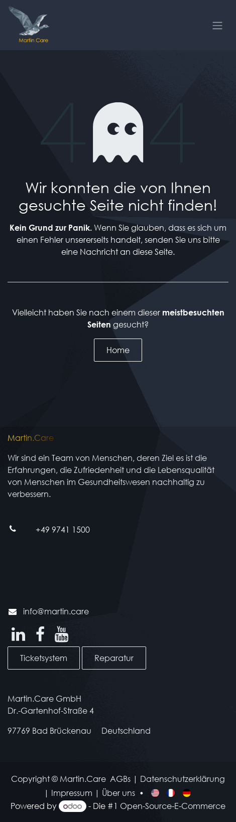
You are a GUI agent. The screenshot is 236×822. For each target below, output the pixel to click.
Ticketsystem (43, 657)
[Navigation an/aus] (217, 25)
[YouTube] (61, 634)
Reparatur (114, 657)
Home (118, 350)
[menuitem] (156, 792)
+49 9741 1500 (63, 529)
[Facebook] (40, 634)
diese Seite (153, 251)
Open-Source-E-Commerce (172, 805)
